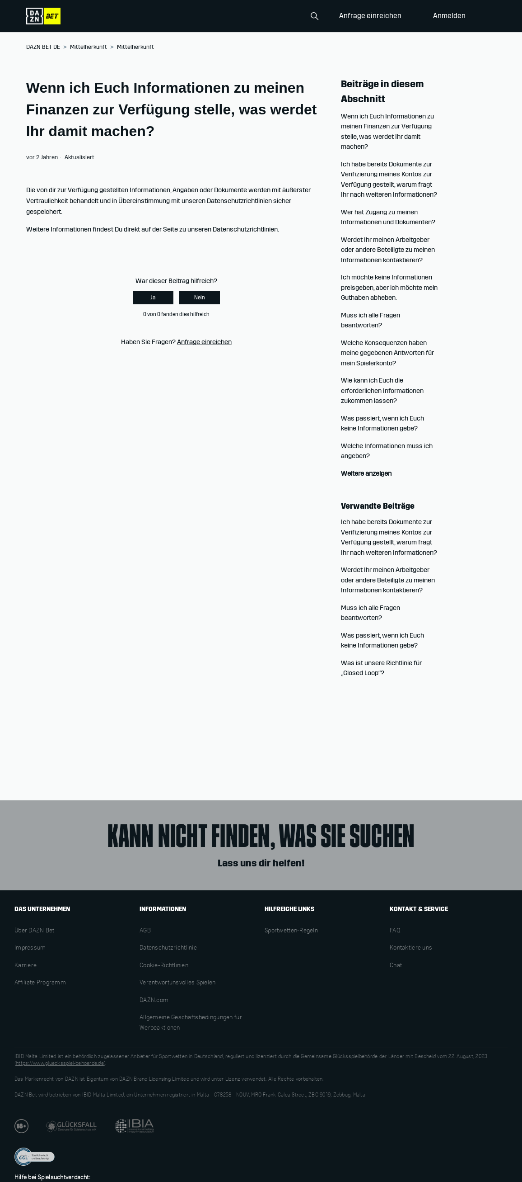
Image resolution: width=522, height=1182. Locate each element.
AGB (145, 931)
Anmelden (449, 15)
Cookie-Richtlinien (164, 966)
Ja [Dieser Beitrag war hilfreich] (153, 297)
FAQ (395, 931)
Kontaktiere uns (411, 948)
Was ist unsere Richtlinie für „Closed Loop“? (381, 668)
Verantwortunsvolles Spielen (178, 983)
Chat (396, 966)
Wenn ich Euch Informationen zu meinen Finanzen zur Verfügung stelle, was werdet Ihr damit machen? (387, 131)
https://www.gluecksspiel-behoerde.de (60, 1063)
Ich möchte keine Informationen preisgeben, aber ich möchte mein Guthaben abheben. (389, 287)
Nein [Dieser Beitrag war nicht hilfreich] (199, 297)
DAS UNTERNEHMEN (42, 909)
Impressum (30, 948)
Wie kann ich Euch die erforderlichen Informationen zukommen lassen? (382, 390)
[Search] (277, 16)
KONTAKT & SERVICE (419, 909)
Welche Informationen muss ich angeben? (387, 451)
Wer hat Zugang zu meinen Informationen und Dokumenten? (388, 217)
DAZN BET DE (43, 47)
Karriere (25, 966)
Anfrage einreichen (370, 15)
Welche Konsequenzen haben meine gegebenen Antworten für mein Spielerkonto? (387, 353)
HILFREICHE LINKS (289, 909)
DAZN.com (154, 1001)
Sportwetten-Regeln (291, 931)
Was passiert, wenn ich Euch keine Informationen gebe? (382, 423)
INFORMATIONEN (163, 909)
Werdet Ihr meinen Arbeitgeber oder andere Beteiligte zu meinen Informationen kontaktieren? (388, 250)
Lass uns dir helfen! (261, 863)
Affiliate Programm (40, 983)
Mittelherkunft (88, 47)
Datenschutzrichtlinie (168, 948)
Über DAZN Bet (34, 931)
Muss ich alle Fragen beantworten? (370, 320)
